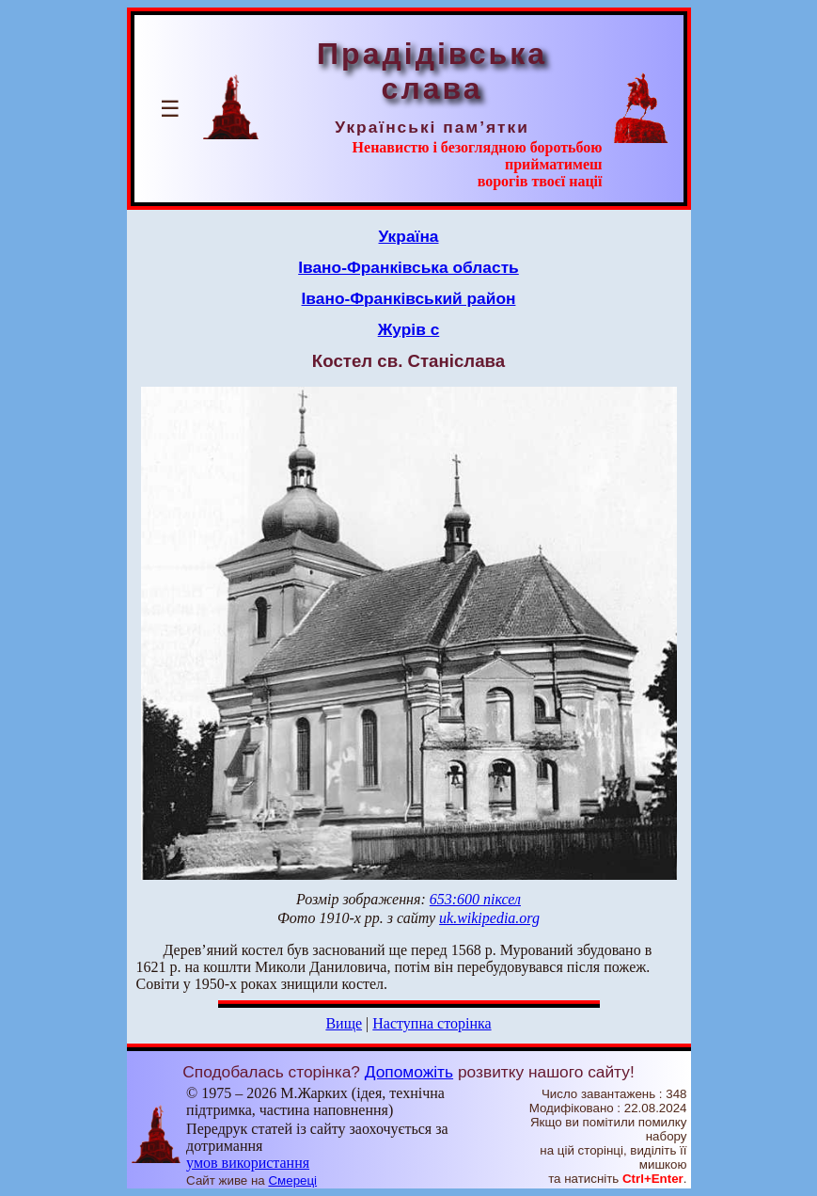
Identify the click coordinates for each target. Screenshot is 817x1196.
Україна (409, 236)
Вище (343, 1023)
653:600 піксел (475, 899)
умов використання (247, 1163)
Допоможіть (409, 1071)
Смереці (292, 1180)
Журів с (409, 329)
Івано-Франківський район (409, 298)
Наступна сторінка (431, 1023)
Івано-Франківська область (408, 267)
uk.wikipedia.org (489, 918)
